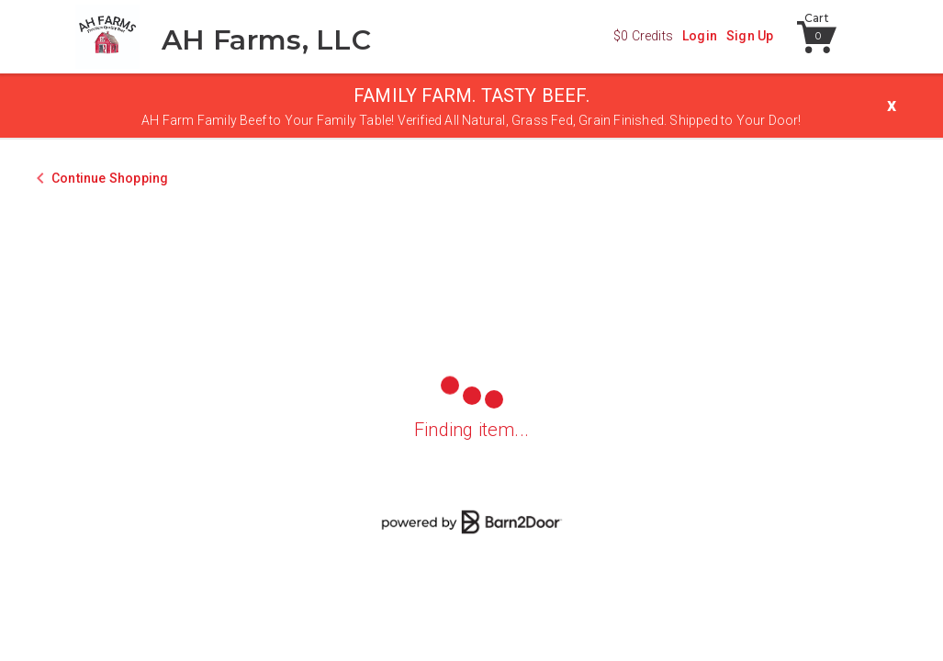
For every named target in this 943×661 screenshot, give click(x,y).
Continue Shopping (109, 178)
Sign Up (749, 35)
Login (699, 35)
